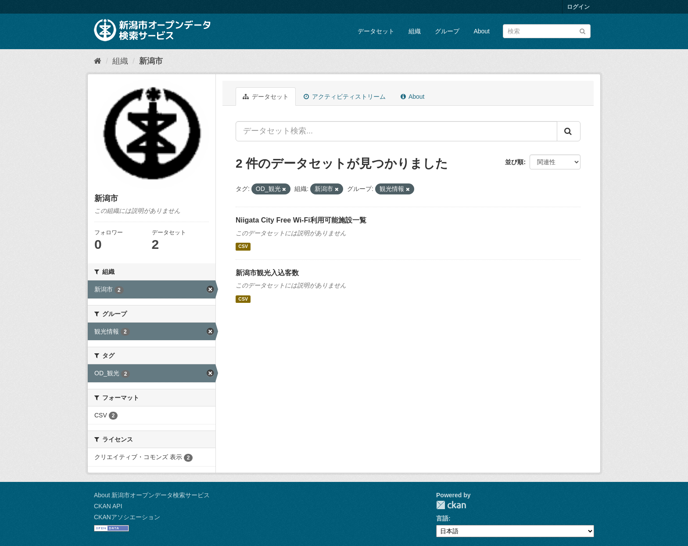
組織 (414, 31)
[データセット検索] (547, 31)
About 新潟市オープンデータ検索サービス (152, 495)
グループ (447, 31)
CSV (243, 246)
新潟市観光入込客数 (267, 273)
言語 (442, 518)
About (481, 31)
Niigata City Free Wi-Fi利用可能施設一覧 (301, 220)
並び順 (514, 161)
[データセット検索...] (396, 131)
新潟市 (151, 61)
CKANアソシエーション (127, 517)
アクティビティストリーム (345, 96)
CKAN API (108, 506)
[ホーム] (97, 61)
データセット (376, 31)
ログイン (578, 7)
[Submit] (582, 30)
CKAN (451, 505)
